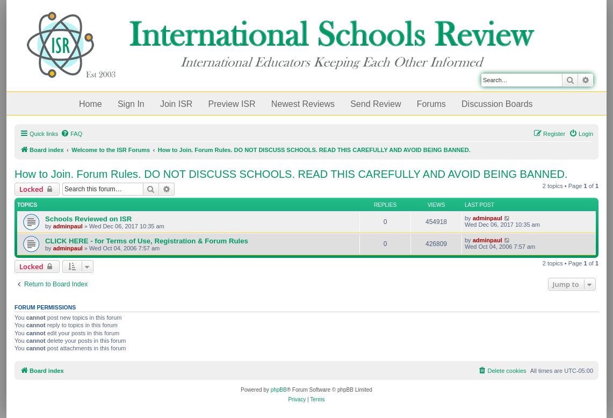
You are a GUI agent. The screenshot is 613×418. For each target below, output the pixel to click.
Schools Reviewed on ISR (88, 219)
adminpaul (68, 226)
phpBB (279, 390)
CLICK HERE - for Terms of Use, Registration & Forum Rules (146, 241)
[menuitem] (71, 133)
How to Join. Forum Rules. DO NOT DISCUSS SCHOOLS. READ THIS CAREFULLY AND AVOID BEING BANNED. (291, 174)
